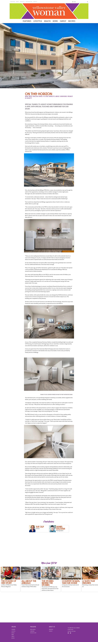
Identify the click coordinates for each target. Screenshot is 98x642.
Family (63, 21)
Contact (35, 1)
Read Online (33, 629)
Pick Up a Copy (33, 632)
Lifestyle (37, 21)
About (17, 1)
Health (47, 21)
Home (55, 21)
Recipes (71, 21)
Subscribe (12, 1)
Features (27, 21)
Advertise (22, 1)
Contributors (29, 1)
